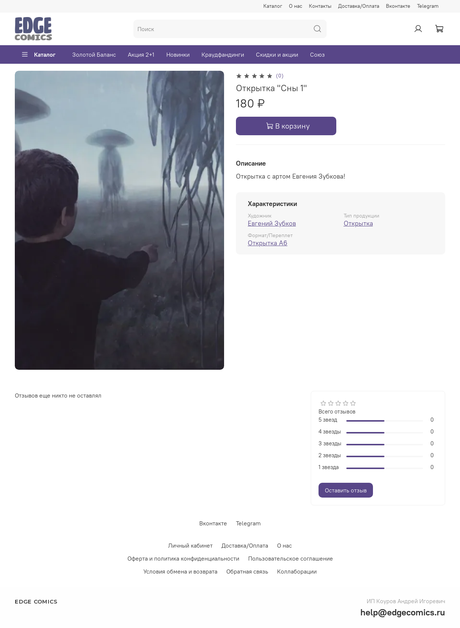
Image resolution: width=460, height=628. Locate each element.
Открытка (358, 223)
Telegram (428, 6)
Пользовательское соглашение (290, 558)
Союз (317, 54)
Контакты (320, 6)
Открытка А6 (267, 243)
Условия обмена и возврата (180, 571)
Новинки (178, 54)
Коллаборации (297, 571)
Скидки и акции (277, 54)
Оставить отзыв (346, 490)
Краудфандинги (222, 54)
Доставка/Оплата (358, 6)
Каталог (272, 6)
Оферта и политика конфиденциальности (183, 558)
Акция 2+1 (141, 54)
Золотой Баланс (94, 54)
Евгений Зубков (272, 223)
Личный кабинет (190, 545)
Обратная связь (247, 571)
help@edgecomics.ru (402, 612)
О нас (295, 6)
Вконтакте (398, 6)
